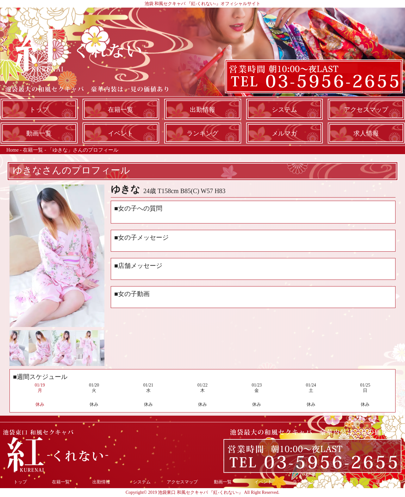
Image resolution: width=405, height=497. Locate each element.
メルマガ (284, 133)
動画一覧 (39, 133)
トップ (38, 109)
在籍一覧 (120, 109)
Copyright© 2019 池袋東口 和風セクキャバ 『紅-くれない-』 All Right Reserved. (202, 492)
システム (284, 109)
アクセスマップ (366, 109)
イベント (120, 133)
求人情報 (366, 133)
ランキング (202, 133)
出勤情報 (202, 109)
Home (12, 150)
